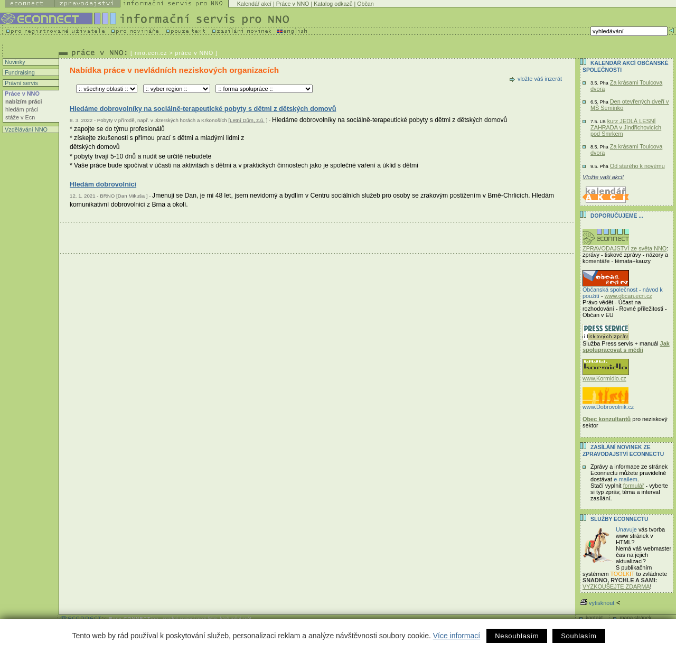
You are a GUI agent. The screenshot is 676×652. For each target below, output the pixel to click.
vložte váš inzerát (540, 79)
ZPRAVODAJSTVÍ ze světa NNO (624, 246)
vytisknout (597, 603)
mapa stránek (635, 618)
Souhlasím (578, 636)
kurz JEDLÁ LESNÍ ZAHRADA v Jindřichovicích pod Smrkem (625, 127)
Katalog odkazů (333, 4)
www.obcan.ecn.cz (628, 296)
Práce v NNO (292, 4)
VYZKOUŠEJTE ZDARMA (616, 586)
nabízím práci (23, 101)
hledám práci (21, 109)
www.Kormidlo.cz (606, 375)
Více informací (456, 635)
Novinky (14, 62)
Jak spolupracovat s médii (626, 346)
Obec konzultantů (607, 419)
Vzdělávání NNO (25, 129)
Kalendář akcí (254, 4)
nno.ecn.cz (151, 53)
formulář (633, 485)
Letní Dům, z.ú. (247, 120)
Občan (365, 4)
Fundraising (19, 72)
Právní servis (20, 83)
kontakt (594, 618)
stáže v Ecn (20, 117)
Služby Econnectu (619, 519)
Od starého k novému (637, 166)
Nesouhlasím (517, 636)
